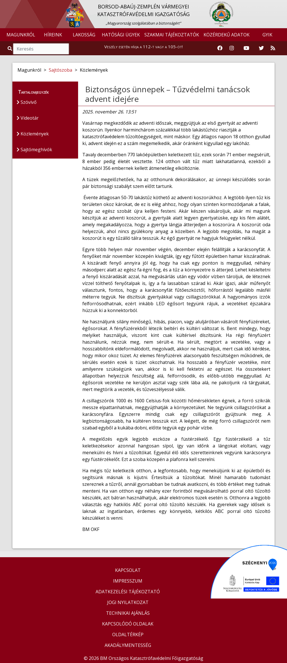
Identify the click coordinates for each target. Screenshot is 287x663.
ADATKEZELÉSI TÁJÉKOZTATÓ (128, 592)
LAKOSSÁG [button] (84, 35)
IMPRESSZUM (127, 581)
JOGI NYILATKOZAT (128, 602)
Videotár (28, 118)
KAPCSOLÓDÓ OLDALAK (127, 624)
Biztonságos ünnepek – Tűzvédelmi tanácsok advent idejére (167, 94)
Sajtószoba (60, 70)
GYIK (267, 35)
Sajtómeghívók (34, 149)
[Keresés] (41, 48)
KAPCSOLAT (128, 570)
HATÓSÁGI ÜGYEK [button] (121, 35)
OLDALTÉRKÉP (128, 634)
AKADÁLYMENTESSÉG (128, 645)
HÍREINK (53, 35)
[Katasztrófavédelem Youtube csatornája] (246, 48)
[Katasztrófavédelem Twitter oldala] (261, 48)
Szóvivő (27, 102)
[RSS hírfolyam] (273, 48)
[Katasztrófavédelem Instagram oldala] (232, 48)
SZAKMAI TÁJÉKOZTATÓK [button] (171, 35)
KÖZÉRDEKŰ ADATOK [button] (227, 35)
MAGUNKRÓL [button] (20, 35)
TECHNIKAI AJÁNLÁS (128, 613)
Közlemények (33, 134)
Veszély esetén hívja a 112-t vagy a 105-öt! (143, 46)
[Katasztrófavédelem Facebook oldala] (220, 48)
